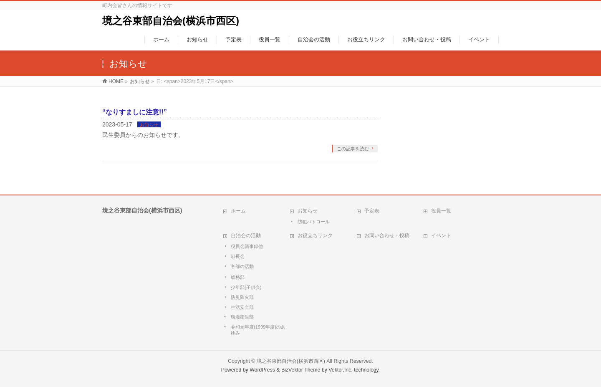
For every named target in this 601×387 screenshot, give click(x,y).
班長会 (238, 256)
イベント (441, 235)
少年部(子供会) (246, 287)
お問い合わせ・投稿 (386, 235)
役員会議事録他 (247, 246)
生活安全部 (242, 307)
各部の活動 (242, 266)
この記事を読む (353, 148)
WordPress (262, 370)
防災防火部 (242, 297)
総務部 (238, 277)
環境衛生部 (242, 316)
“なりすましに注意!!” (134, 112)
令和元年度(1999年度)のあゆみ (258, 329)
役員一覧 (441, 211)
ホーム (238, 211)
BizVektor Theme (301, 370)
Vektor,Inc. (340, 370)
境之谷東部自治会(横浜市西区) (170, 20)
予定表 (371, 211)
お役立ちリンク (315, 235)
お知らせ (149, 124)
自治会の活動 (246, 235)
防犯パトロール (314, 221)
